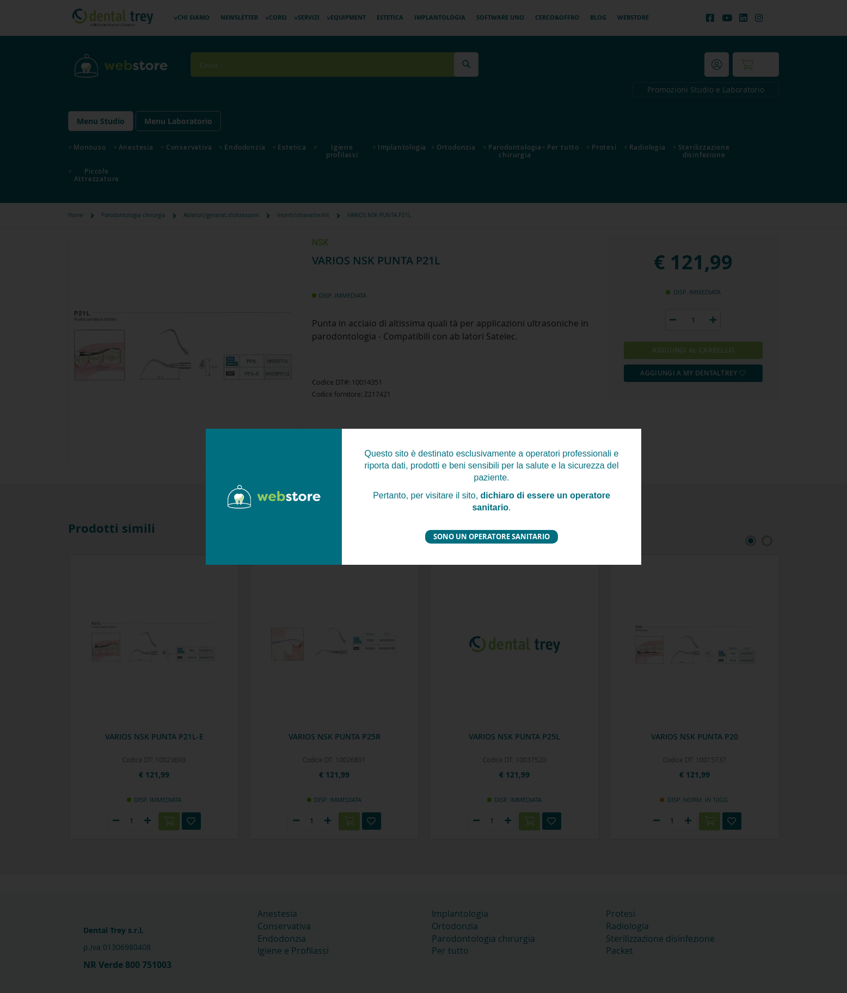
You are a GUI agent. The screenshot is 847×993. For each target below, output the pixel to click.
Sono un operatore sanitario (491, 536)
